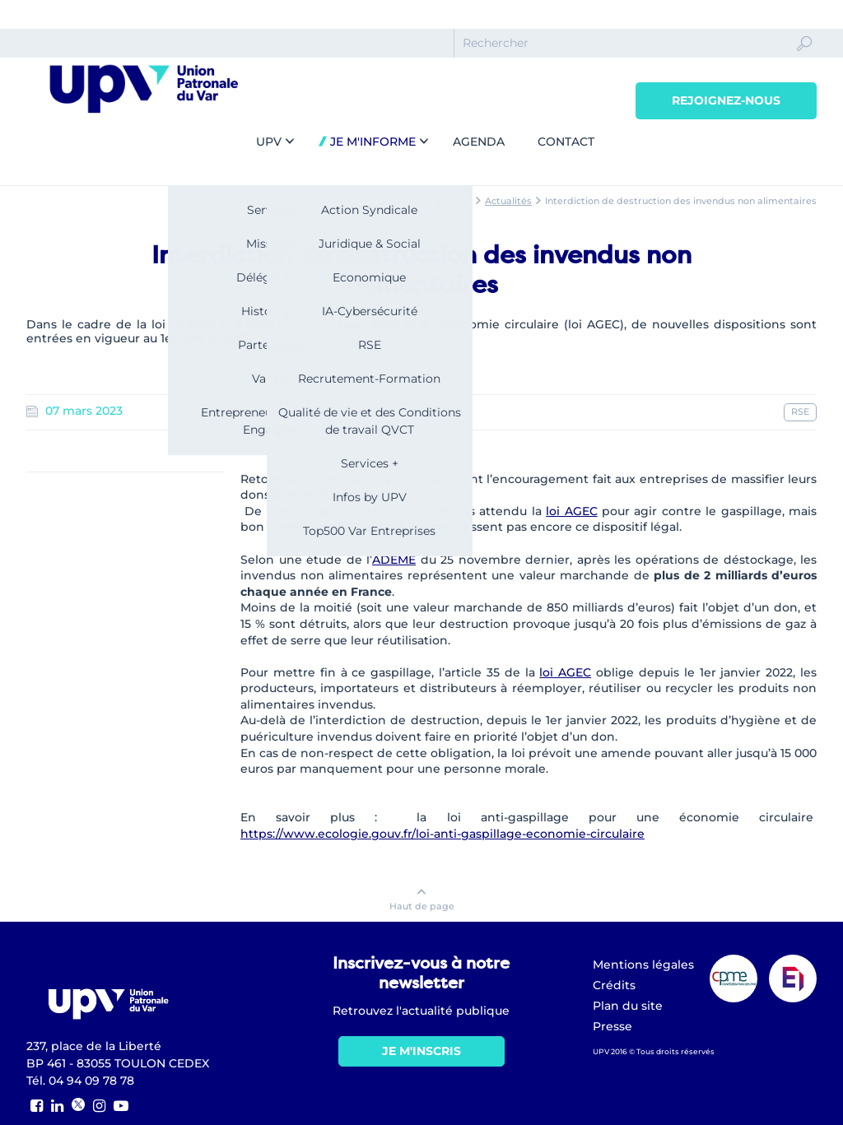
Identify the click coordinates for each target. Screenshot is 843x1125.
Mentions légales (643, 964)
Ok (804, 58)
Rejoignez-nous (726, 100)
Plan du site (628, 1005)
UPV (269, 141)
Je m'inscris (421, 1051)
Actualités (508, 201)
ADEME (394, 559)
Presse (612, 1026)
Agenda (479, 141)
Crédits (614, 985)
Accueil (452, 201)
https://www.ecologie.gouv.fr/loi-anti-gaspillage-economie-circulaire (442, 833)
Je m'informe (371, 141)
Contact (566, 141)
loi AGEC (571, 511)
